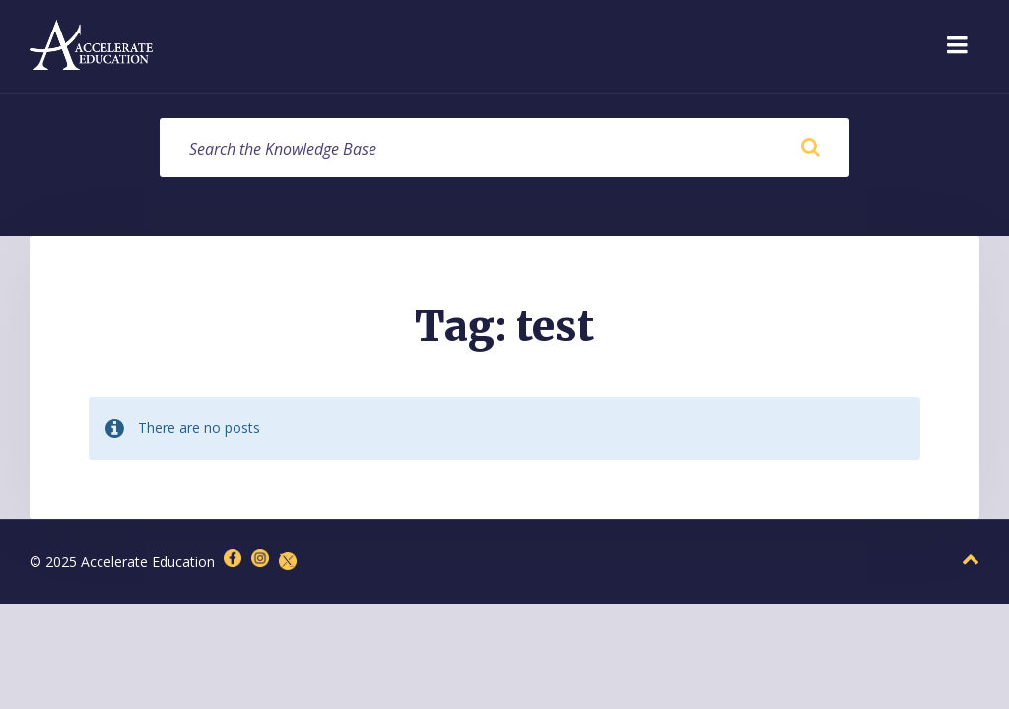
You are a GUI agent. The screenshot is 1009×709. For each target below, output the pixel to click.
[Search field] (504, 147)
